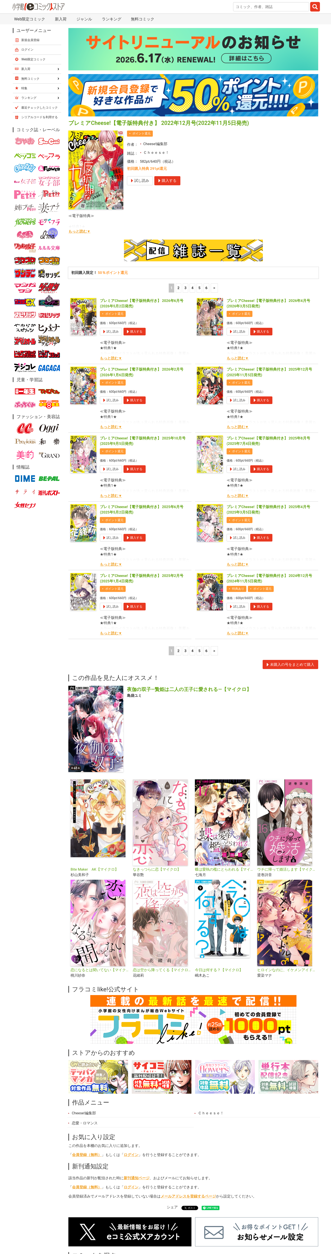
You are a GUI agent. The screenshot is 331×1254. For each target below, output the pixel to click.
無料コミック (142, 19)
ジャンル (84, 19)
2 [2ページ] (178, 288)
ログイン (131, 1155)
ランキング (111, 19)
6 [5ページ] (206, 288)
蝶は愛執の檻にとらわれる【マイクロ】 (224, 869)
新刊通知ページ (137, 1178)
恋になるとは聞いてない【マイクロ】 (100, 970)
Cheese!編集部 (155, 144)
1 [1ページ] (171, 288)
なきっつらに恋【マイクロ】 (157, 869)
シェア (172, 1207)
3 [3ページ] (185, 288)
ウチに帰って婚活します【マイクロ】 (286, 869)
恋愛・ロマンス (85, 1123)
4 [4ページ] (192, 288)
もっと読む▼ (79, 231)
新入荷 (61, 19)
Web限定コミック (29, 19)
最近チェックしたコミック (39, 107)
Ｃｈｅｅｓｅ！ (156, 152)
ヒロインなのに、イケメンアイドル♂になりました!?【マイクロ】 (286, 970)
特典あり (238, 588)
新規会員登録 (30, 40)
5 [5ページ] (199, 288)
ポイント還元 (141, 133)
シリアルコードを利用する (39, 117)
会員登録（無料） (87, 1155)
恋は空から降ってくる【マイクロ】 (162, 970)
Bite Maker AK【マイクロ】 (94, 869)
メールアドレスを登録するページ (188, 1196)
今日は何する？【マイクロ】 (219, 970)
